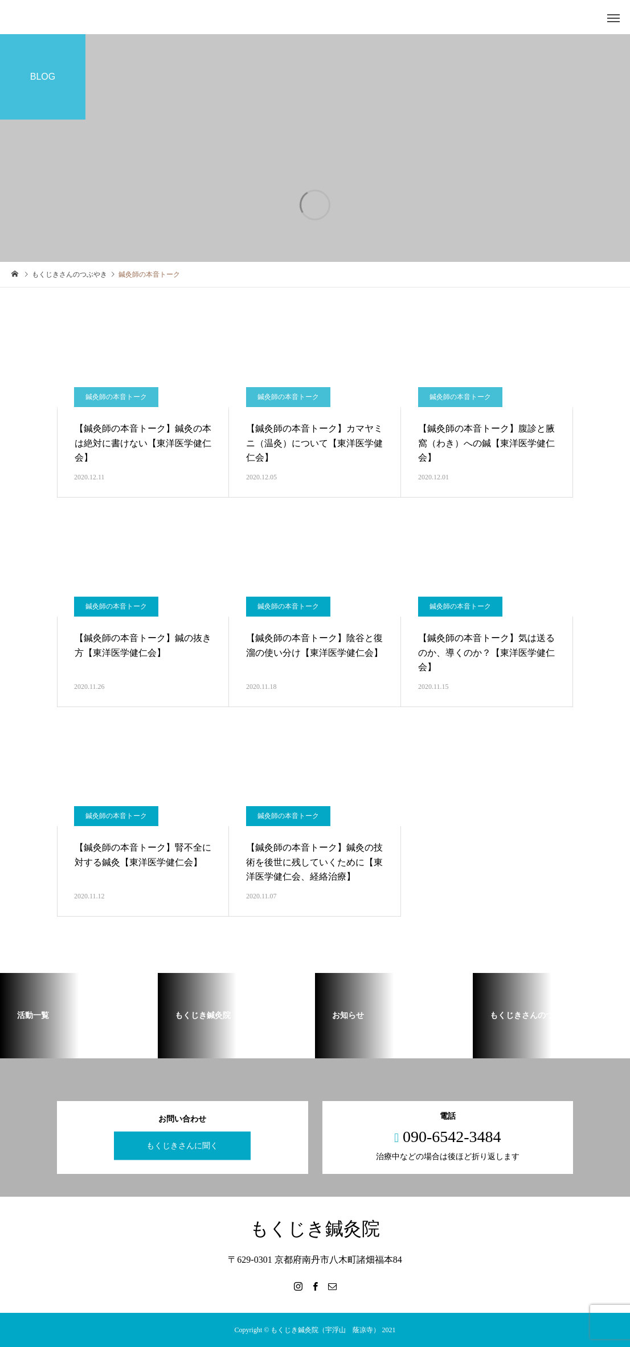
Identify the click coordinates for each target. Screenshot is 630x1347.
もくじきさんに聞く (182, 1145)
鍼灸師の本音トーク (116, 606)
